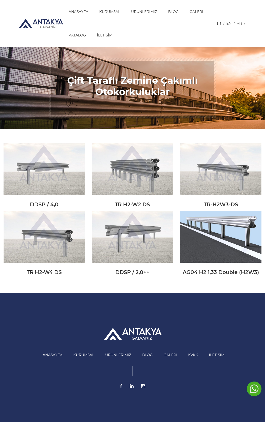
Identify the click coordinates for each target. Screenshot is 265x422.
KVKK (193, 355)
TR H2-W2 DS (132, 204)
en (229, 23)
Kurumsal (109, 11)
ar (239, 23)
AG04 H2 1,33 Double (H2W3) (221, 272)
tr (218, 23)
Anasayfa (78, 11)
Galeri (196, 11)
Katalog (77, 35)
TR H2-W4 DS (44, 272)
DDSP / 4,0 (44, 204)
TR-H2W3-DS (221, 204)
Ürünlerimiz (144, 11)
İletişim (104, 35)
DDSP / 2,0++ (132, 272)
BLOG (173, 11)
